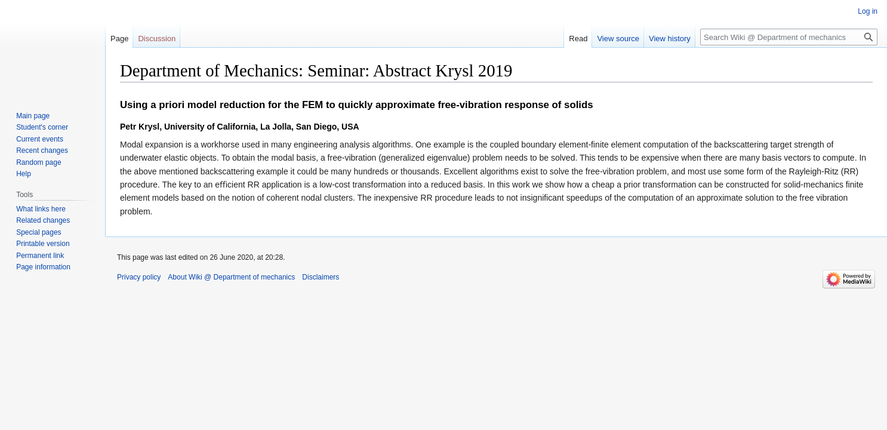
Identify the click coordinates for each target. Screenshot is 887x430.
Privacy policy (139, 277)
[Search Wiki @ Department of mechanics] (788, 37)
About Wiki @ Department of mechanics (231, 277)
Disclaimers (320, 277)
